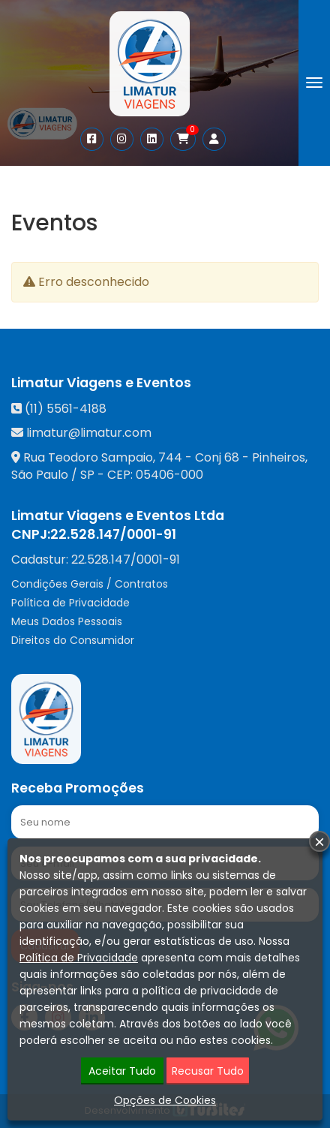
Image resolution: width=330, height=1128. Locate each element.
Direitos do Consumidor (72, 640)
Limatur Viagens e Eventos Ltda (117, 516)
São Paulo (39, 474)
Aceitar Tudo (122, 1070)
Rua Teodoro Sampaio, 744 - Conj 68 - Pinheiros (164, 457)
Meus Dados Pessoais (66, 621)
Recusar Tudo (208, 1070)
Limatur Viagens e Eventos (101, 383)
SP (87, 474)
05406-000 (169, 474)
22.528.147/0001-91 (113, 534)
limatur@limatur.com (89, 432)
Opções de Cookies (165, 1100)
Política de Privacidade (70, 602)
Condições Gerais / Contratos (89, 583)
